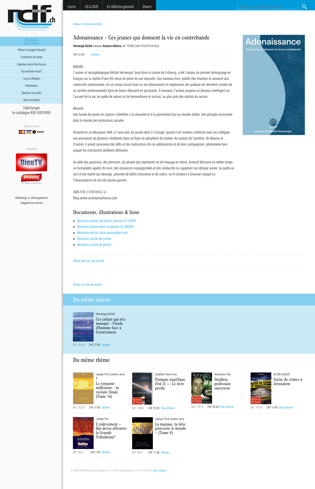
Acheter (96, 54)
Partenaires (31, 86)
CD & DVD (91, 6)
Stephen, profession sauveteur (222, 383)
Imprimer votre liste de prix (31, 64)
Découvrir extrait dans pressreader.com (102, 232)
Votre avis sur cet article (88, 261)
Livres (71, 6)
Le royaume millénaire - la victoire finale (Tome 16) (107, 390)
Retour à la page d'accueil (31, 50)
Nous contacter (159, 470)
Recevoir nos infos (31, 93)
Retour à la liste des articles (87, 24)
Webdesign (21, 198)
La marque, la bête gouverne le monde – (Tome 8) (170, 428)
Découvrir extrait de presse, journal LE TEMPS (106, 221)
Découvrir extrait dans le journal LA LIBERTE (105, 226)
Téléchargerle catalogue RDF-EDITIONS (31, 110)
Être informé (167, 408)
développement (39, 198)
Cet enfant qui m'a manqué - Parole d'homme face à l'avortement (111, 325)
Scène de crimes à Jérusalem (288, 381)
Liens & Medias (31, 78)
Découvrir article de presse (94, 238)
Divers (147, 6)
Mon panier (31, 41)
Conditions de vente (31, 57)
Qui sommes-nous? (31, 71)
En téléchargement (120, 6)
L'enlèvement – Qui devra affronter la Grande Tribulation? (111, 430)
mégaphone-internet (31, 203)
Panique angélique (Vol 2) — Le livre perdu (170, 383)
